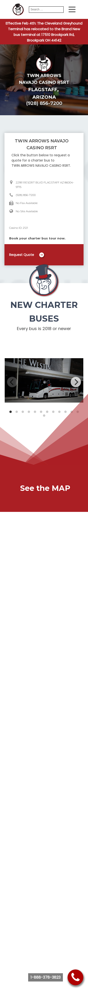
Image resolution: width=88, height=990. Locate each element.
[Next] (76, 382)
